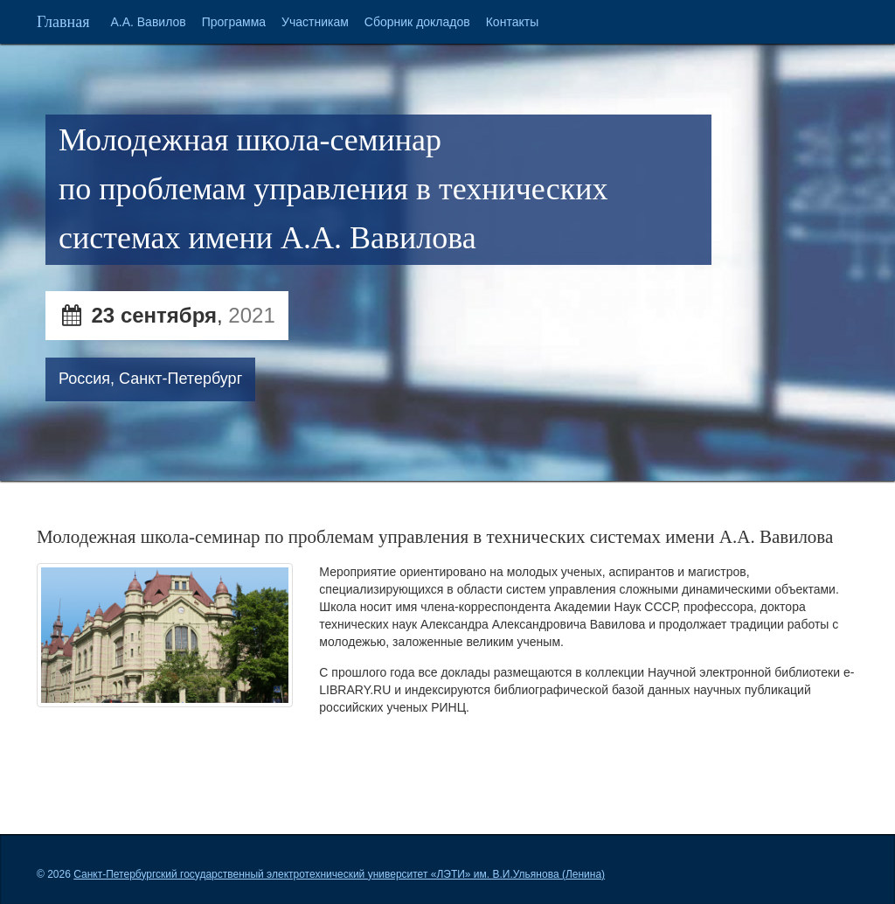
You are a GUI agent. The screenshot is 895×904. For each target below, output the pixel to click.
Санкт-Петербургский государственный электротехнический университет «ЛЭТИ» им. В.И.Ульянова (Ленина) (339, 874)
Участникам (315, 22)
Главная (63, 22)
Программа (234, 22)
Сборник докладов (417, 22)
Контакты (512, 22)
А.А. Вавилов (147, 22)
